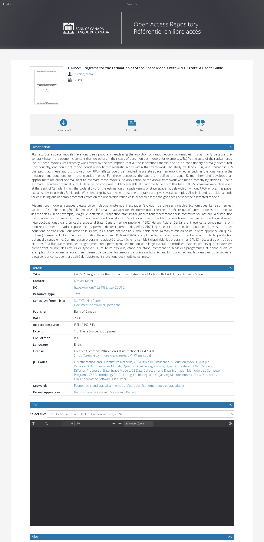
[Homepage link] (132, 27)
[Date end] (133, 463)
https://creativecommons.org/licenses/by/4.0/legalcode (112, 355)
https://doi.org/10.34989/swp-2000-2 (99, 287)
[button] (132, 124)
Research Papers (124, 392)
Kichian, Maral (84, 74)
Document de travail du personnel (97, 305)
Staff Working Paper (87, 301)
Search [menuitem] (132, 4)
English (8, 4)
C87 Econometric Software (92, 379)
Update (182, 463)
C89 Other (119, 379)
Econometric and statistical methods (99, 386)
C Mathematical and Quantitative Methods (103, 362)
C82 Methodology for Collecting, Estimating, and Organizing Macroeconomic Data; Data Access (153, 375)
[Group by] (57, 463)
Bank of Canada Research (91, 392)
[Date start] (101, 463)
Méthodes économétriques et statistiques (155, 386)
